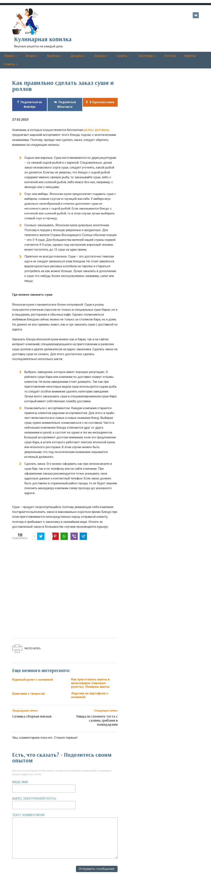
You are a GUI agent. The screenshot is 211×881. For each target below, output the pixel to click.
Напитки (190, 56)
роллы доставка (95, 130)
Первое (9, 56)
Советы (9, 64)
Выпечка (53, 56)
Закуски (99, 56)
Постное (170, 56)
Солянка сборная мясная (31, 712)
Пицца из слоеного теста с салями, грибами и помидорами (97, 716)
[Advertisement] (71, 589)
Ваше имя (20, 778)
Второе (31, 56)
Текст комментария (28, 811)
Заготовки (145, 56)
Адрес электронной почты (34, 795)
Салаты (122, 56)
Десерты (76, 56)
